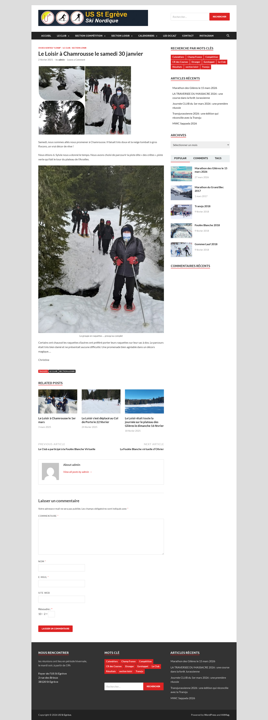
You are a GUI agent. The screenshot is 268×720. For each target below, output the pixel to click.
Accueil (46, 35)
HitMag (225, 714)
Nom (42, 561)
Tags (218, 158)
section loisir (67, 371)
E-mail (43, 577)
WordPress (210, 714)
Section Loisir (120, 35)
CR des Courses (180, 62)
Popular (180, 158)
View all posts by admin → (77, 471)
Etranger (196, 62)
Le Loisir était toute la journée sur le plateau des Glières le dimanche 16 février (144, 422)
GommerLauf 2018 (206, 244)
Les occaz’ (169, 35)
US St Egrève (64, 714)
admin (61, 59)
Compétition (211, 57)
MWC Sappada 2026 (184, 123)
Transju (205, 66)
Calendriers (146, 35)
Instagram (206, 35)
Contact (188, 35)
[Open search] (228, 36)
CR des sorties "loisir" (49, 48)
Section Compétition (89, 35)
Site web (44, 592)
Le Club (61, 35)
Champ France (195, 57)
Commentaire (48, 516)
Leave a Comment (76, 59)
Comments (200, 158)
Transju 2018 (202, 206)
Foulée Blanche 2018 (207, 225)
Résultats (177, 66)
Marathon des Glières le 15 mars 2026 (194, 87)
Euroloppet (209, 62)
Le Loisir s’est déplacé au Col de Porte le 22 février (100, 420)
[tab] (180, 158)
